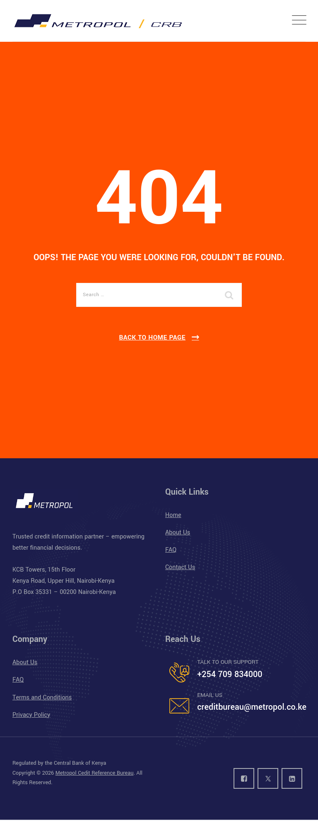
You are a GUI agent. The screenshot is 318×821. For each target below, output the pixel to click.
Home (173, 515)
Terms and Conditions (42, 697)
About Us (177, 532)
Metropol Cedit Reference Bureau (94, 773)
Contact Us (180, 567)
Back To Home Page (152, 337)
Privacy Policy (31, 715)
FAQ (170, 550)
